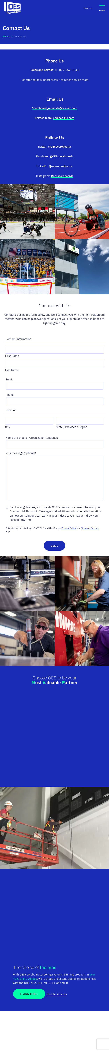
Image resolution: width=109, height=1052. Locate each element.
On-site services (57, 994)
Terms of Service (90, 527)
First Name (12, 356)
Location (12, 410)
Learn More (29, 994)
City (7, 427)
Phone (11, 394)
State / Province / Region (71, 427)
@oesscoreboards (62, 176)
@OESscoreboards (60, 146)
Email (10, 379)
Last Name (12, 370)
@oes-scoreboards (61, 166)
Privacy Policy (68, 527)
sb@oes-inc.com (63, 118)
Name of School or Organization (25, 437)
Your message (14, 453)
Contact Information (19, 339)
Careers (88, 8)
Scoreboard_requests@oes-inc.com (54, 108)
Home (6, 36)
